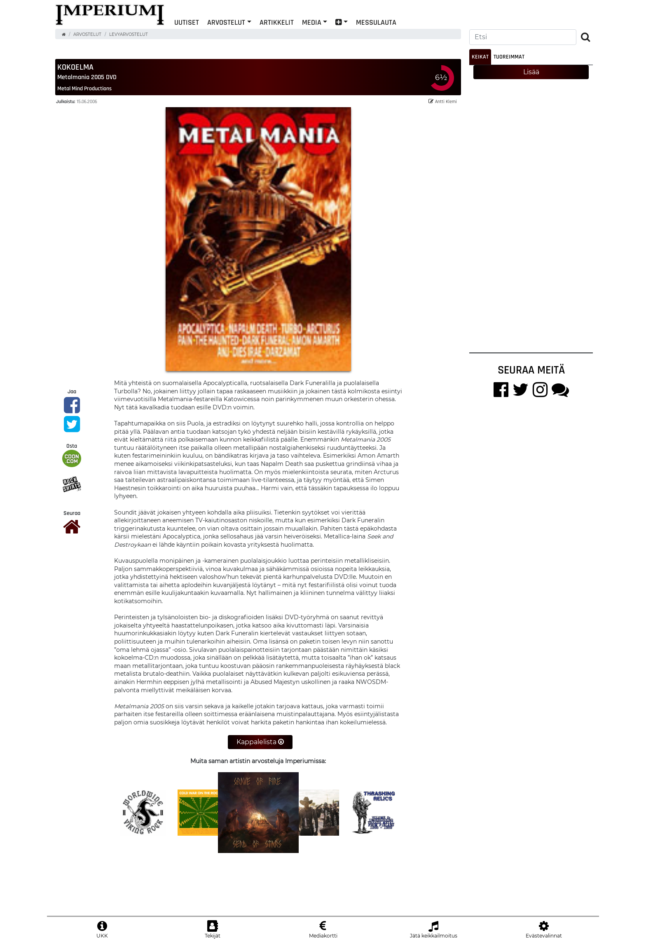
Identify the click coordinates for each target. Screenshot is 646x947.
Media (311, 22)
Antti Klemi (442, 101)
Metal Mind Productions (84, 89)
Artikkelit (277, 22)
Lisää (531, 72)
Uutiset (186, 22)
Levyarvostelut (128, 34)
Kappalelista (260, 742)
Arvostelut (226, 22)
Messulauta (376, 22)
